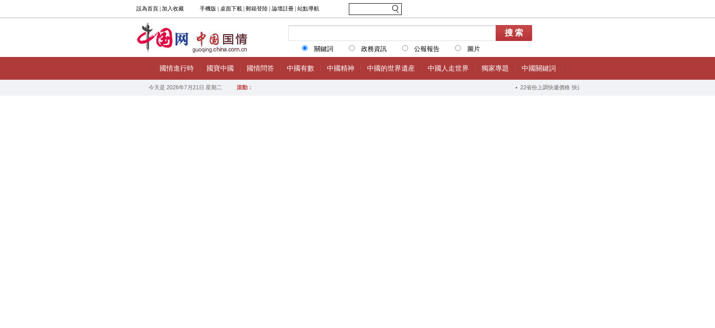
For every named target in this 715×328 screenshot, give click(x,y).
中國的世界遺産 (391, 68)
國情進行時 (177, 68)
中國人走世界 (448, 68)
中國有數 (300, 68)
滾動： (245, 87)
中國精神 (340, 68)
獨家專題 (495, 68)
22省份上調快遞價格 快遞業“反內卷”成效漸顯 (577, 87)
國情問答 (260, 68)
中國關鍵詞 (539, 68)
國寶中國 (220, 68)
